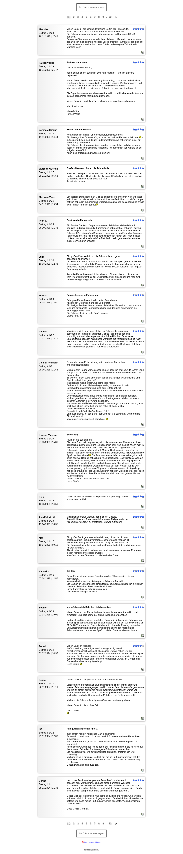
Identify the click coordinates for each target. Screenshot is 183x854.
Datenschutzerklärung (92, 842)
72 (110, 17)
